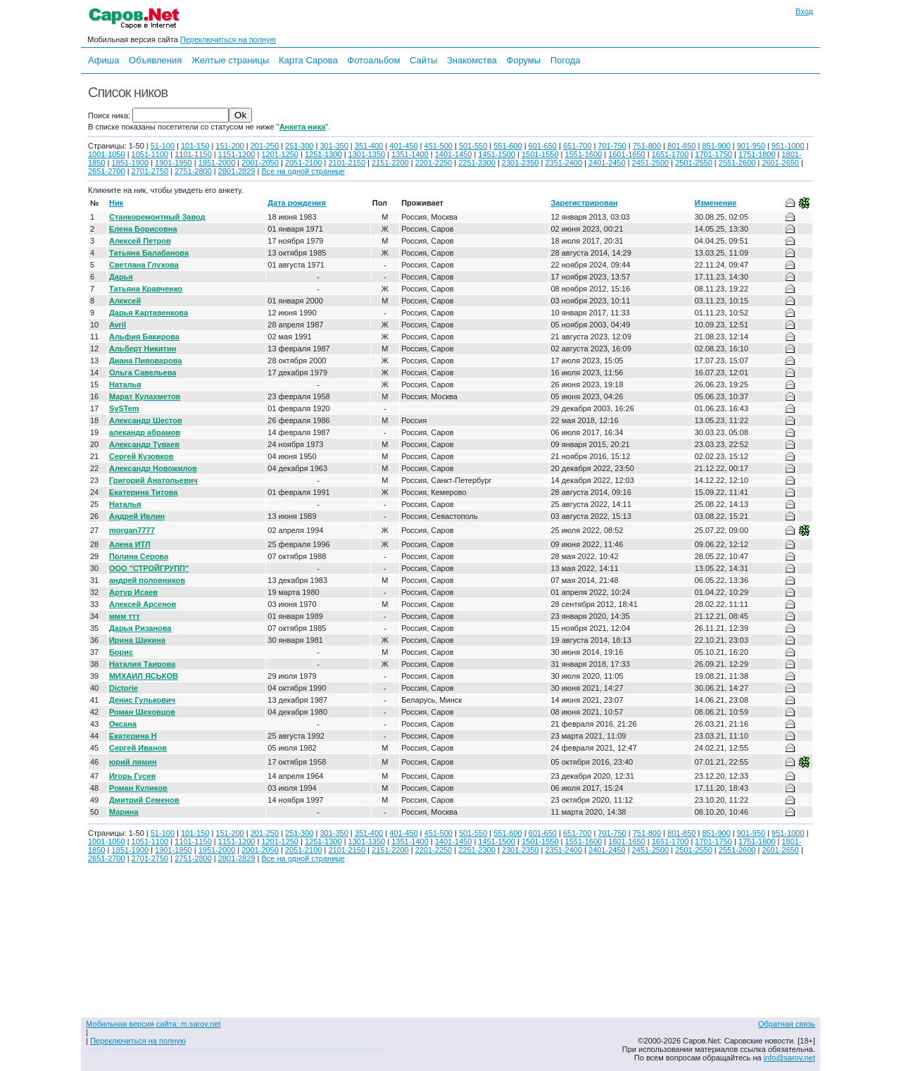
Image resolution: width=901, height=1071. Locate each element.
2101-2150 (346, 162)
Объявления (155, 60)
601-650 (543, 146)
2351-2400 (563, 162)
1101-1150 (193, 154)
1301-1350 (367, 154)
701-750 (612, 146)
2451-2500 (650, 162)
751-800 (647, 146)
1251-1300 (323, 154)
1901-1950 (173, 162)
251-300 (299, 146)
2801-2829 (237, 171)
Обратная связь (786, 1024)
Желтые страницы (230, 60)
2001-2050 (260, 162)
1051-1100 (150, 154)
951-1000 (788, 146)
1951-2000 (217, 162)
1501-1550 (540, 154)
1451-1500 (496, 154)
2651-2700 (106, 171)
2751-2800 (193, 171)
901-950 (751, 146)
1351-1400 (410, 154)
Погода (565, 60)
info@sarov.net (789, 1057)
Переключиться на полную (228, 39)
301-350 (334, 146)
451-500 (438, 146)
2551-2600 (737, 162)
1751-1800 (757, 154)
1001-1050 (106, 154)
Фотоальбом (373, 60)
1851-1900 (130, 162)
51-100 (163, 146)
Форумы (523, 60)
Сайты (423, 60)
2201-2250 (434, 162)
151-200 (229, 146)
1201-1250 (279, 154)
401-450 (403, 146)
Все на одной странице (302, 171)
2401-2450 (607, 162)
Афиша (103, 60)
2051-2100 (303, 162)
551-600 (507, 146)
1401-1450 (453, 154)
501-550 (473, 146)
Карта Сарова (308, 60)
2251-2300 (477, 162)
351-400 (369, 146)
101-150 (195, 146)
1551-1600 (584, 154)
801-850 (681, 146)
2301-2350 (520, 162)
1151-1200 (237, 154)
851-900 (716, 146)
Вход (804, 11)
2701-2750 (150, 171)
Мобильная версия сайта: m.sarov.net (153, 1024)
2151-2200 (390, 162)
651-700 (577, 146)
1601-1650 (626, 154)
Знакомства (472, 60)
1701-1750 (713, 154)
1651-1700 (670, 154)
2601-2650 (780, 162)
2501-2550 (693, 162)
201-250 (265, 146)
